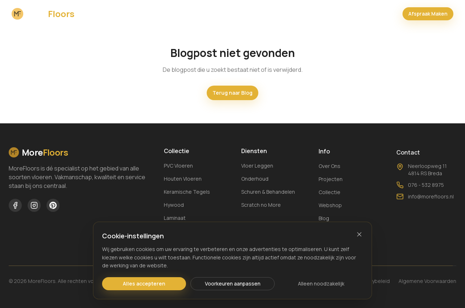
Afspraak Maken (428, 12)
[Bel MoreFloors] (390, 13)
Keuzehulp (307, 12)
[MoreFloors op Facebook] (15, 205)
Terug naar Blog (232, 92)
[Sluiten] (359, 234)
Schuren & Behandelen (268, 192)
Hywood (174, 204)
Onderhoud (254, 179)
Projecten (206, 12)
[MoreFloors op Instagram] (34, 205)
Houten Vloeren (183, 178)
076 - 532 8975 (420, 194)
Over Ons (131, 12)
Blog (237, 12)
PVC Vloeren (178, 165)
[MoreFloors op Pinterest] (53, 205)
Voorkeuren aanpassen (232, 283)
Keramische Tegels (187, 191)
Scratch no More (261, 205)
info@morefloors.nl (425, 205)
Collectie (168, 12)
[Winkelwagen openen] (371, 13)
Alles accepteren (144, 283)
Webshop (269, 12)
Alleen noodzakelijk (321, 283)
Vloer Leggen (257, 166)
